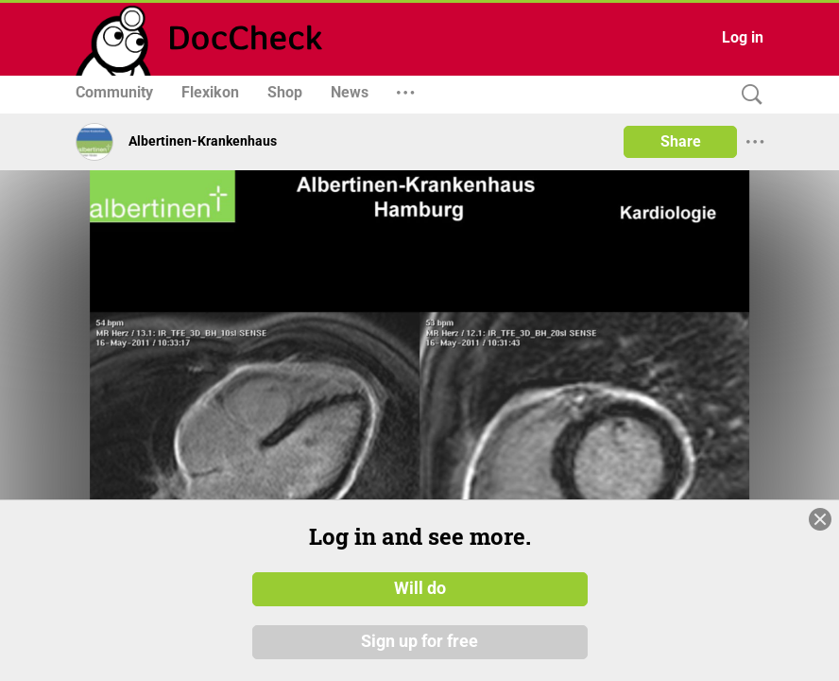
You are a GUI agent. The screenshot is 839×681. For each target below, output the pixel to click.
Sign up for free (419, 662)
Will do (420, 609)
